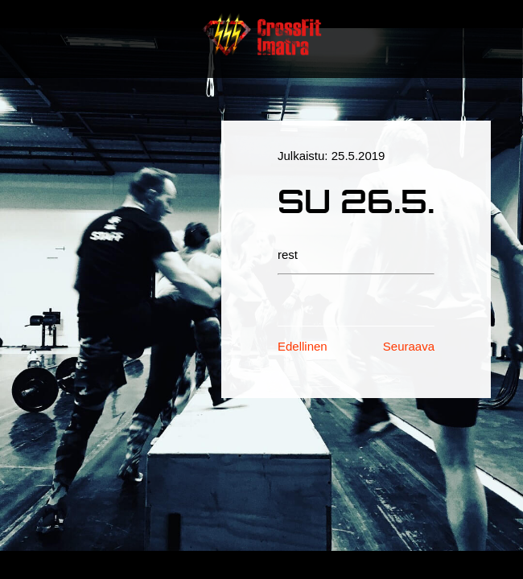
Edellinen (302, 346)
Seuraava (408, 346)
